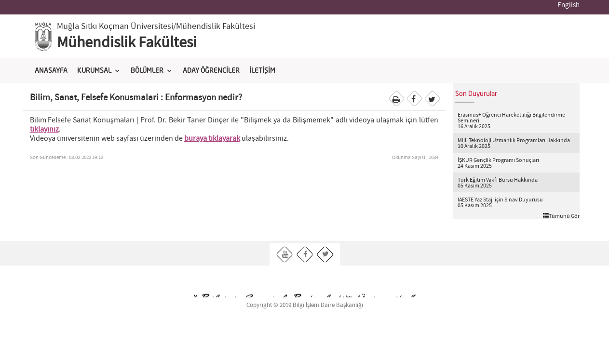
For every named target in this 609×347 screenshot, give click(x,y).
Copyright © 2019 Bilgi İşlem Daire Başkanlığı (304, 305)
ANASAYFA (51, 70)
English (568, 5)
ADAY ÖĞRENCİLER (211, 70)
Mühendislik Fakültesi (127, 43)
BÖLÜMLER (147, 70)
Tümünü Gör (561, 216)
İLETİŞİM (262, 70)
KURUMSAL (94, 70)
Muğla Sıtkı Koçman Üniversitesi (115, 26)
